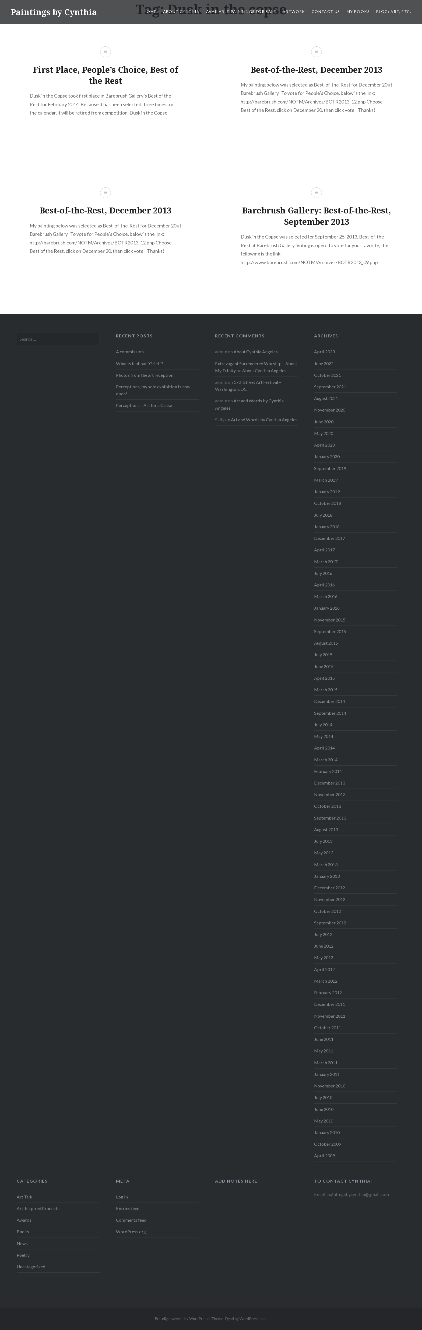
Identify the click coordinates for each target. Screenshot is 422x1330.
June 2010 (323, 1109)
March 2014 (325, 759)
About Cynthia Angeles (256, 351)
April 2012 (324, 969)
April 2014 (324, 747)
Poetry (23, 1255)
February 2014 (328, 771)
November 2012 (329, 899)
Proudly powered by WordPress (181, 1318)
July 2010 (323, 1097)
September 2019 (330, 468)
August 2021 (326, 398)
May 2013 (323, 852)
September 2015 (330, 631)
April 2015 (324, 677)
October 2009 (327, 1143)
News (22, 1243)
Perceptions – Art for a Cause (144, 405)
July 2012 (323, 934)
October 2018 (327, 503)
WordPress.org (131, 1231)
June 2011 (323, 1039)
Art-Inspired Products (38, 1208)
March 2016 (325, 596)
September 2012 (330, 922)
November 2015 (329, 619)
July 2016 (323, 573)
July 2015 (323, 654)
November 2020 (329, 409)
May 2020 (323, 433)
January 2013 (327, 876)
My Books (358, 11)
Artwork (294, 11)
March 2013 (325, 864)
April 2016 (324, 584)
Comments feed (131, 1219)
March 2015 (325, 689)
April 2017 (324, 549)
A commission (130, 351)
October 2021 (327, 375)
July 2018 (323, 514)
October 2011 (327, 1027)
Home (150, 11)
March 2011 (325, 1062)
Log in (122, 1196)
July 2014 (323, 724)
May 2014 (323, 736)
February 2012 (328, 992)
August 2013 (326, 829)
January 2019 (327, 491)
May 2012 (323, 957)
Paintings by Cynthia (54, 12)
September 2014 (330, 713)
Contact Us (326, 11)
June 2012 (323, 945)
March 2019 (325, 479)
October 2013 (327, 806)
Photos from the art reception (144, 375)
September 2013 (330, 817)
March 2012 (325, 980)
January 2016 (327, 607)
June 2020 (323, 421)
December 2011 (329, 1004)
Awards (24, 1219)
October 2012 (327, 911)
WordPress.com (253, 1318)
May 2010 (323, 1120)
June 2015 (323, 666)
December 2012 (329, 887)
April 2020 (324, 444)
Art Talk (24, 1196)
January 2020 (327, 456)
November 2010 (329, 1085)
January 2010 (327, 1132)
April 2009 (324, 1155)
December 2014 (329, 701)
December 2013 (329, 782)
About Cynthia (181, 11)
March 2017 (325, 561)
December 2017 (329, 538)
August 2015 (326, 642)
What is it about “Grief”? (139, 363)
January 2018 (327, 526)
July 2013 (323, 841)
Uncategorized (31, 1266)
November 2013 (329, 794)
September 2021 (330, 386)
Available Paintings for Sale (241, 11)
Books (23, 1231)
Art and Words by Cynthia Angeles (264, 419)
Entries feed (127, 1208)
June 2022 (323, 363)
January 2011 (327, 1074)
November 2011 (329, 1015)
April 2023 (324, 351)
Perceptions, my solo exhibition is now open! (153, 390)
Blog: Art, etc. (393, 11)
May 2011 (323, 1050)
